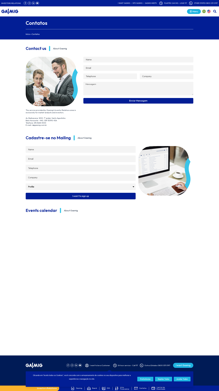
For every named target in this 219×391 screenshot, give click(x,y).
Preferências (145, 379)
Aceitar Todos (182, 379)
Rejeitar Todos (163, 379)
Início (28, 34)
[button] (215, 11)
